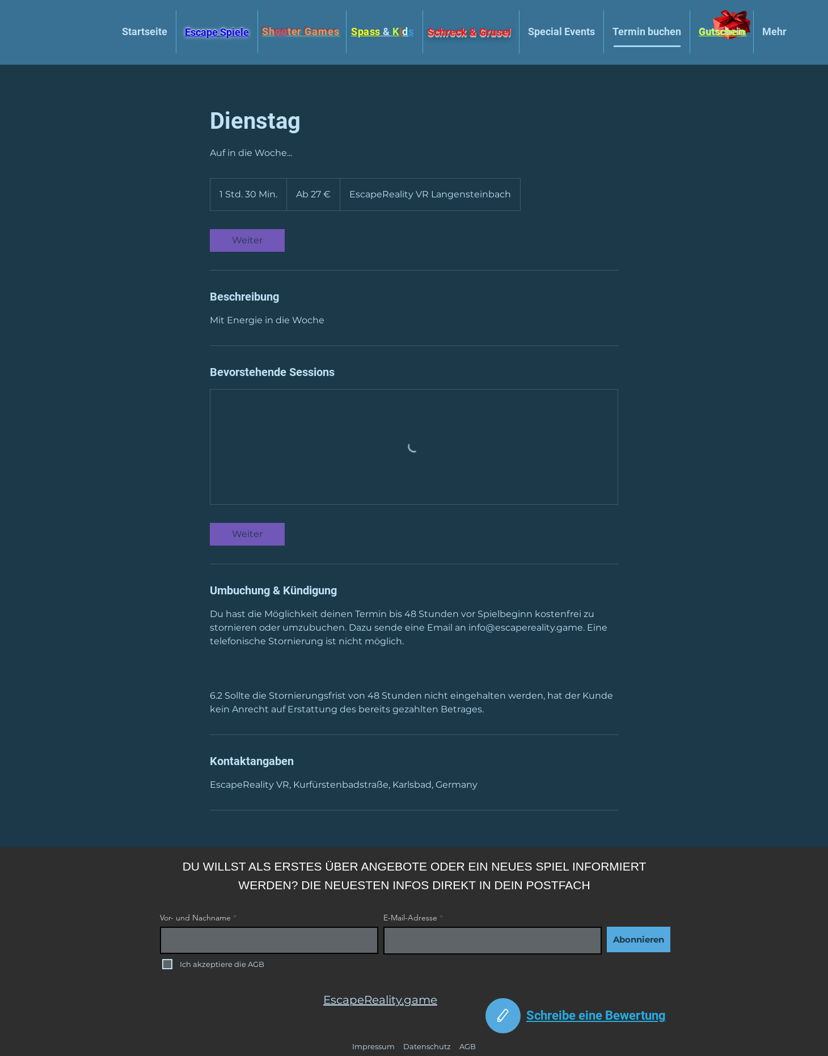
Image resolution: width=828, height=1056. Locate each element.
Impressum (373, 1046)
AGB (467, 1046)
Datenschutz (427, 1046)
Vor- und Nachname (195, 918)
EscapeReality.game (380, 1000)
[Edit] (503, 1015)
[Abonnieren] (638, 939)
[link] (247, 240)
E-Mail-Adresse (410, 918)
